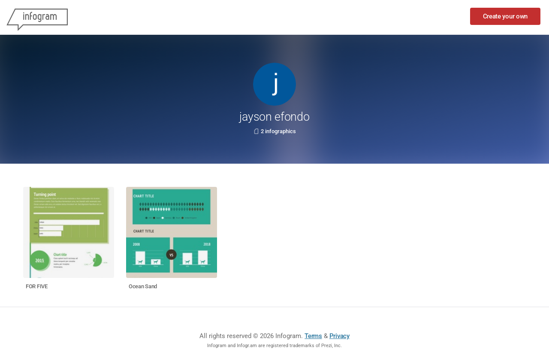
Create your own (505, 16)
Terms (313, 336)
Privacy (339, 336)
